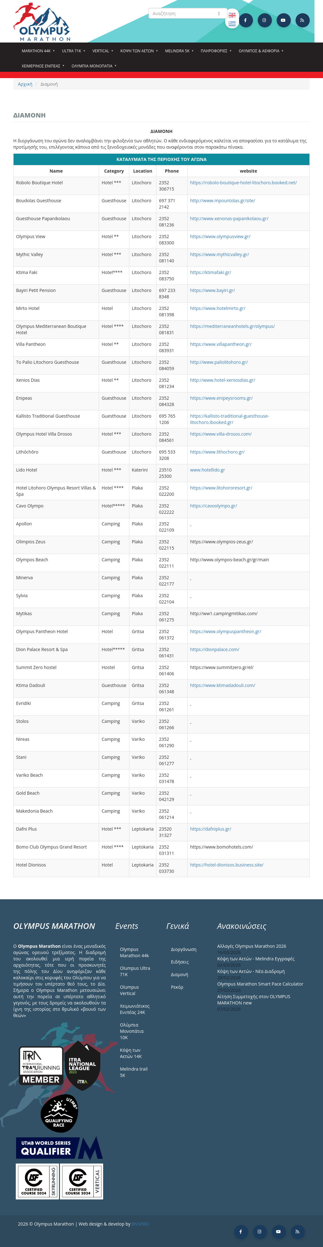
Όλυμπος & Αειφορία (260, 53)
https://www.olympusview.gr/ (220, 236)
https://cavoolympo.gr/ (213, 506)
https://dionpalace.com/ (214, 649)
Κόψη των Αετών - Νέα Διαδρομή (251, 971)
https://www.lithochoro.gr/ (217, 452)
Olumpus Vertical (129, 990)
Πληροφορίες (215, 53)
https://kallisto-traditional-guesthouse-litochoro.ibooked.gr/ (229, 419)
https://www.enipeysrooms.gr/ (221, 398)
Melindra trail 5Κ (133, 1072)
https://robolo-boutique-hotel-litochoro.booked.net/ (243, 183)
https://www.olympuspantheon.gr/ (225, 631)
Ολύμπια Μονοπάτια (93, 68)
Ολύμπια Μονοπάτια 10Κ (132, 1031)
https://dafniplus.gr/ (210, 829)
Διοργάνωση (184, 949)
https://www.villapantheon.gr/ (221, 344)
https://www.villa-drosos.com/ (221, 434)
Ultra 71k (72, 53)
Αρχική (25, 84)
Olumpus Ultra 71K (135, 971)
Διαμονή (179, 974)
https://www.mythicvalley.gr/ (219, 254)
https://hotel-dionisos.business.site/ (227, 865)
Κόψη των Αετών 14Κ (131, 1053)
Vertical (102, 53)
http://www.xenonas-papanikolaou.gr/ (229, 218)
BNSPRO (140, 1224)
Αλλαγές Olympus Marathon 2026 (251, 946)
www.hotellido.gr (208, 470)
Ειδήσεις (180, 962)
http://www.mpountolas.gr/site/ (222, 200)
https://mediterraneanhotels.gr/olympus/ (232, 326)
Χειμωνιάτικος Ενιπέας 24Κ (135, 1009)
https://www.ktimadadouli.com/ (222, 685)
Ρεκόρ (177, 987)
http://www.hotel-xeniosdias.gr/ (222, 380)
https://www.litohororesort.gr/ (221, 488)
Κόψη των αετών (138, 53)
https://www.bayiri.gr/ (212, 290)
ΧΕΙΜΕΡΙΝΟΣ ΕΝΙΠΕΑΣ (42, 68)
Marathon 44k (37, 53)
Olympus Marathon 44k (134, 952)
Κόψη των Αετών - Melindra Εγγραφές (256, 959)
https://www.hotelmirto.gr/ (217, 308)
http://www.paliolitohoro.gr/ (219, 362)
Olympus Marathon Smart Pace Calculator (260, 984)
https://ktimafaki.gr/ (210, 272)
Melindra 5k (178, 53)
